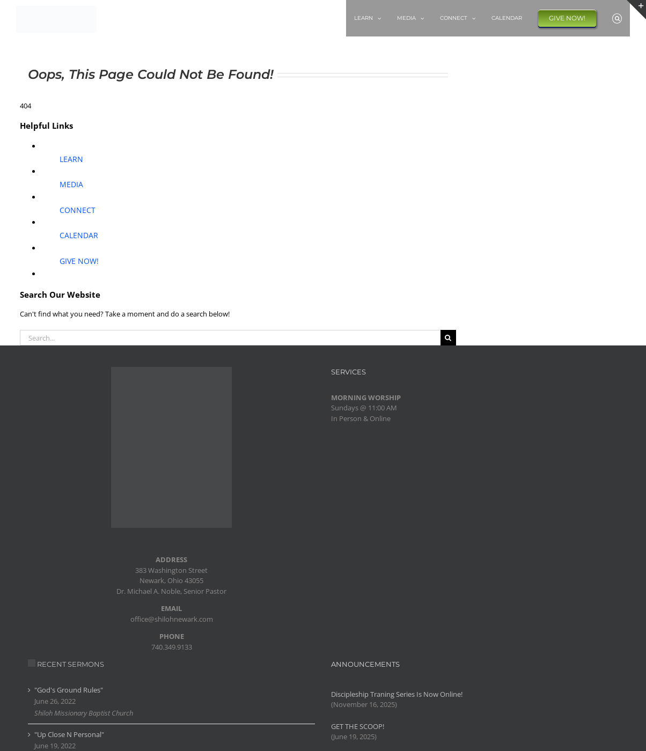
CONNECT (78, 210)
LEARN (71, 159)
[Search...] (230, 337)
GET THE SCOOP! (357, 726)
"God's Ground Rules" (68, 690)
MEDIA (71, 184)
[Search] (448, 337)
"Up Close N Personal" (69, 734)
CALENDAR (79, 235)
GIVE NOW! (79, 261)
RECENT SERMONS (70, 664)
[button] (617, 18)
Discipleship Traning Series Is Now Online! (397, 694)
